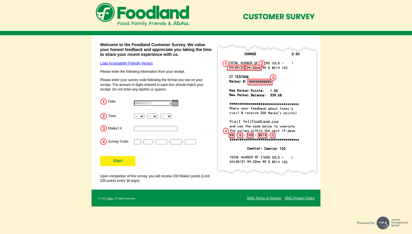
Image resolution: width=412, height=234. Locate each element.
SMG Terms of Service (264, 198)
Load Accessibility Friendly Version (126, 63)
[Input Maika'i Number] (155, 128)
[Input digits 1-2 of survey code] (137, 141)
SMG (110, 198)
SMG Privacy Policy (300, 198)
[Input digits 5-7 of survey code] (161, 141)
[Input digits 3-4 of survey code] (148, 141)
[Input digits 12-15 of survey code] (190, 141)
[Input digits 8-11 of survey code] (176, 141)
